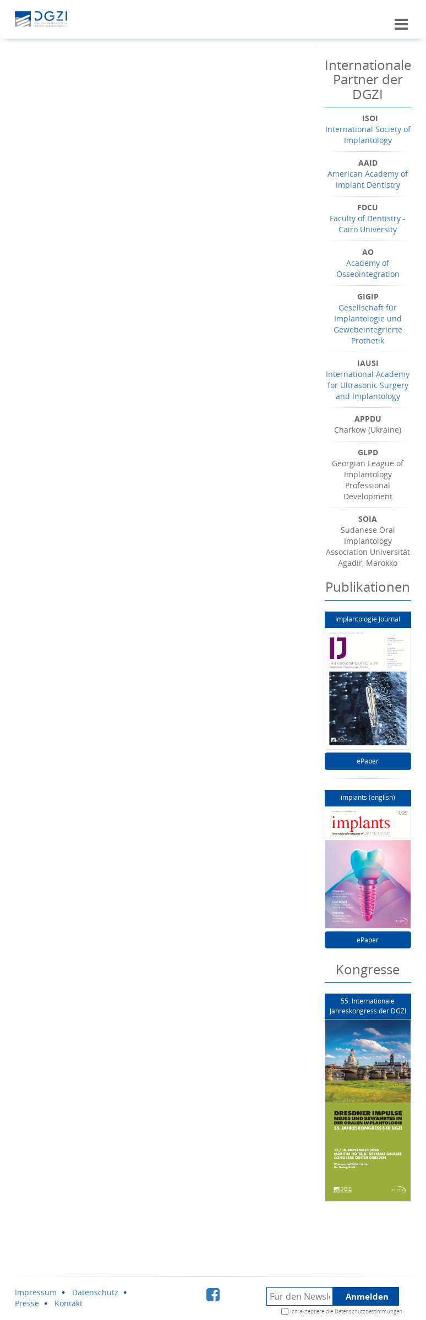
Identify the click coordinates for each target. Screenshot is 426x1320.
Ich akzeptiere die (346, 1311)
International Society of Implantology (368, 134)
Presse (27, 1303)
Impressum (36, 1292)
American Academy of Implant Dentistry (367, 179)
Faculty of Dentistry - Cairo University (368, 223)
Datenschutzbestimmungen (368, 1311)
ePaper (368, 761)
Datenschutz (95, 1292)
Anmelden (367, 1296)
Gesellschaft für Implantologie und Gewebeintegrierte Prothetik (368, 324)
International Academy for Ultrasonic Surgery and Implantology (367, 385)
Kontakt (68, 1303)
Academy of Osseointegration (368, 268)
